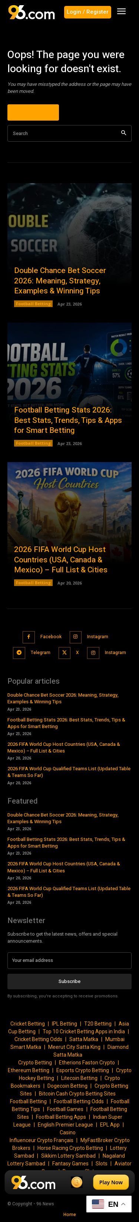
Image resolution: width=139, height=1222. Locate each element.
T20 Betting (98, 1024)
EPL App (110, 1125)
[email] (69, 960)
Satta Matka (83, 1039)
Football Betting (33, 303)
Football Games (65, 1109)
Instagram (97, 636)
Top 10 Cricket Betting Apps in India (84, 1031)
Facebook (51, 636)
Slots (101, 1164)
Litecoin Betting (79, 1078)
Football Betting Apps (61, 1117)
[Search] (124, 133)
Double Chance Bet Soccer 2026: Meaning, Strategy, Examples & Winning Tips (60, 281)
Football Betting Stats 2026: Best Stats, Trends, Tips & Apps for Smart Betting (68, 420)
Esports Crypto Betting (82, 1070)
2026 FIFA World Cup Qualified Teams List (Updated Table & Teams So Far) (68, 772)
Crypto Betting (35, 1063)
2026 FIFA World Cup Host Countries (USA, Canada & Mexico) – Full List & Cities (60, 560)
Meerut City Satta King (74, 1047)
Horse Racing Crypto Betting (70, 1148)
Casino (68, 1132)
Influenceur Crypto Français (41, 1140)
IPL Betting (64, 1024)
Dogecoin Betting (67, 1086)
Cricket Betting (27, 1024)
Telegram (40, 652)
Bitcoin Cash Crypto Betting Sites (77, 1094)
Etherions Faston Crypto (87, 1063)
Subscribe (69, 981)
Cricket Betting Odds (38, 1039)
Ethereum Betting (28, 1070)
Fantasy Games (70, 1164)
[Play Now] (69, 1182)
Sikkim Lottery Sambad (68, 1156)
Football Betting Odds (79, 1101)
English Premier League (65, 1125)
